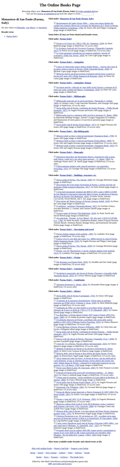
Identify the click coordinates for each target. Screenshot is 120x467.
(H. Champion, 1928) (80, 43)
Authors (62, 453)
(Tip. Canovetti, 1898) (84, 405)
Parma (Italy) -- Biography (72, 152)
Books (39, 457)
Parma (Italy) (12, 36)
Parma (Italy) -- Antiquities (72, 62)
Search (40, 453)
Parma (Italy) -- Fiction (70, 257)
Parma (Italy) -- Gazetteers (72, 269)
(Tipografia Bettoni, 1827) (76, 206)
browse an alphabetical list (48, 14)
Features (54, 457)
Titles (70, 453)
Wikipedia (20, 28)
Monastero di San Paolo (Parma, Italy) (77, 19)
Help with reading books (42, 448)
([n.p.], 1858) (85, 339)
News (46, 457)
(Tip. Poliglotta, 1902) (70, 387)
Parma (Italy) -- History (70, 291)
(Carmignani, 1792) (75, 296)
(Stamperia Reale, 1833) (85, 146)
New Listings (51, 453)
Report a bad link (61, 448)
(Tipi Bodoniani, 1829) (76, 213)
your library (30, 28)
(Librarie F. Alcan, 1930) (82, 302)
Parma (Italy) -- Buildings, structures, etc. (78, 175)
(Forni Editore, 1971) (76, 125)
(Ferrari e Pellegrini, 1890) (78, 327)
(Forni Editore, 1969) (84, 141)
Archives (64, 457)
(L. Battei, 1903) (71, 284)
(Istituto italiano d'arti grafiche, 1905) (74, 234)
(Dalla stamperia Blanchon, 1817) (84, 186)
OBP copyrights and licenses (60, 464)
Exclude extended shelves (86, 11)
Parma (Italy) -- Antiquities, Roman (75, 83)
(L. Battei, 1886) (86, 115)
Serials (87, 453)
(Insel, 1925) (72, 262)
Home (32, 453)
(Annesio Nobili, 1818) (83, 201)
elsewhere (43, 28)
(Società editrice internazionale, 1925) (81, 344)
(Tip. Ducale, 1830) (74, 180)
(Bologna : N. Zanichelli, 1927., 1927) (86, 424)
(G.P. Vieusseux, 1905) (76, 399)
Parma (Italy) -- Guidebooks (72, 280)
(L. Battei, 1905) (84, 158)
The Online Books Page (60, 5)
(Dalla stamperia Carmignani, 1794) (86, 25)
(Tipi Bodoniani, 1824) (86, 194)
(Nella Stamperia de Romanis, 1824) (84, 75)
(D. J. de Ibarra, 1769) (85, 361)
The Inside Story (77, 457)
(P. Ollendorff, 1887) (83, 309)
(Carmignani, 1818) (85, 88)
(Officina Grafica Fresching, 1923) (83, 321)
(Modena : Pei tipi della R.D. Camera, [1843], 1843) (85, 432)
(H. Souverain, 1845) (75, 368)
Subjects (78, 453)
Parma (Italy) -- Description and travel (77, 229)
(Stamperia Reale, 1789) (85, 136)
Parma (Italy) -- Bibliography (73, 96)
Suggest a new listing (79, 448)
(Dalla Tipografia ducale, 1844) (85, 68)
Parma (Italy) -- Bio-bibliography (74, 131)
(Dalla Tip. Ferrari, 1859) (82, 54)
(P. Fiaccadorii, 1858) (85, 417)
